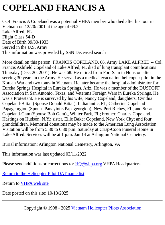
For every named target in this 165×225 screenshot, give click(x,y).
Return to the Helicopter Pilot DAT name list (43, 173)
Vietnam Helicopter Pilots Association (106, 207)
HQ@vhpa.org (88, 163)
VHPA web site (35, 183)
